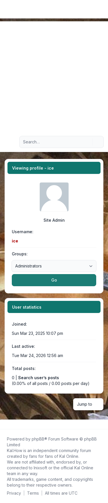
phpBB (38, 438)
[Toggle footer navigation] (101, 424)
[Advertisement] (54, 75)
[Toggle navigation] (101, 9)
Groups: (20, 253)
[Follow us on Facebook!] (6, 424)
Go (54, 280)
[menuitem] (94, 9)
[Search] (87, 142)
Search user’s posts (38, 377)
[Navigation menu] (11, 142)
